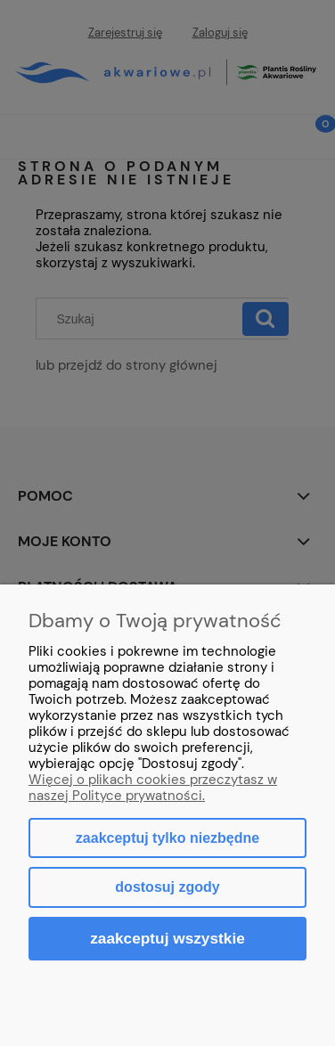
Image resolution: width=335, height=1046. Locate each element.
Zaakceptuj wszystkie (167, 938)
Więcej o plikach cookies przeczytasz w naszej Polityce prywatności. (153, 788)
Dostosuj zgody (167, 887)
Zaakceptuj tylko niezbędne (167, 838)
